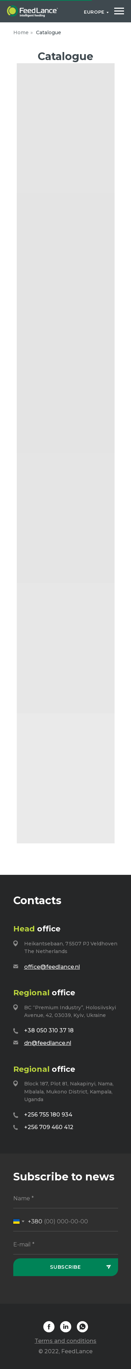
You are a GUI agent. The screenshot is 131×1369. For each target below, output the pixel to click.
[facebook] (48, 1330)
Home (21, 32)
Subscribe (65, 1267)
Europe (94, 12)
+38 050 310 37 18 (49, 1030)
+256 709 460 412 (48, 1127)
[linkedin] (65, 1330)
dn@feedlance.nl (47, 1043)
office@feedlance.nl (52, 967)
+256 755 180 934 (48, 1114)
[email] (65, 1244)
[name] (65, 1198)
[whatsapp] (82, 1330)
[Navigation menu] (119, 11)
